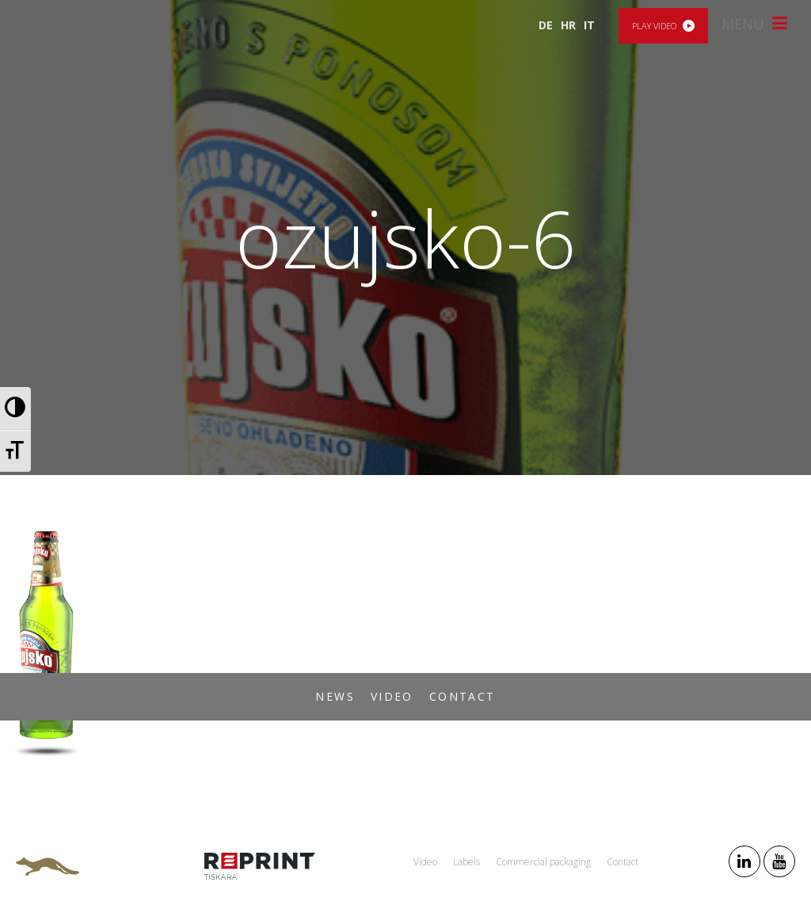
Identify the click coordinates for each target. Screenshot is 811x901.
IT (589, 24)
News (335, 696)
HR (568, 24)
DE (546, 24)
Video (392, 696)
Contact (462, 696)
